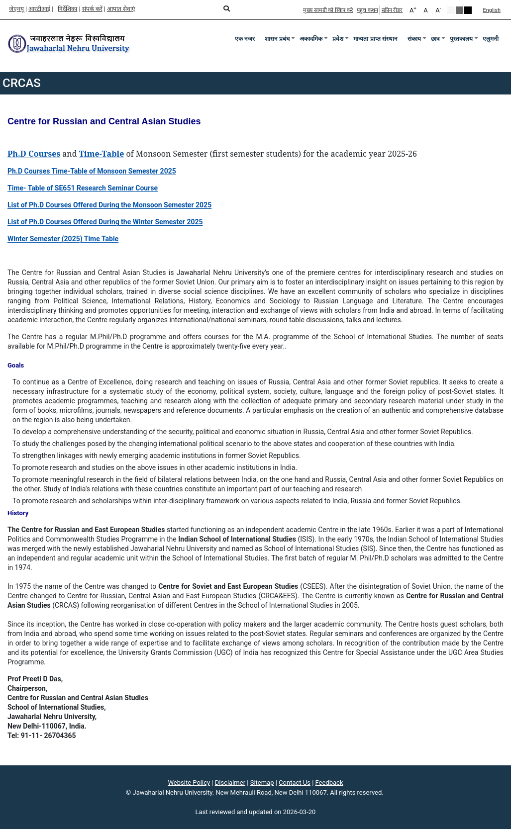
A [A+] (412, 9)
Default (451, 10)
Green (459, 10)
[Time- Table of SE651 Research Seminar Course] (82, 188)
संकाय (414, 38)
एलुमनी (491, 38)
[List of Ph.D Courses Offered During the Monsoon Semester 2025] (109, 205)
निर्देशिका (67, 8)
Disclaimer (230, 782)
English (492, 10)
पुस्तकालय (461, 38)
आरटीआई (39, 8)
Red (468, 10)
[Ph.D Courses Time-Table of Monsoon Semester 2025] (91, 171)
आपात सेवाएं (121, 8)
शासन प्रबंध (277, 38)
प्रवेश (337, 38)
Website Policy (189, 782)
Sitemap (262, 782)
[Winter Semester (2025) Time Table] (62, 239)
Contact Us (294, 782)
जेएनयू (16, 8)
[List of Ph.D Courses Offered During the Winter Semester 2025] (105, 222)
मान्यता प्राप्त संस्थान (375, 38)
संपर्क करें (92, 8)
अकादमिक (311, 38)
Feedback (329, 782)
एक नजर (245, 38)
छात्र (435, 38)
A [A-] (438, 9)
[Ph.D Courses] (33, 154)
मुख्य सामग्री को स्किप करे (328, 10)
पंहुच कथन (367, 10)
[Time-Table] (101, 154)
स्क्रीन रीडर (392, 10)
